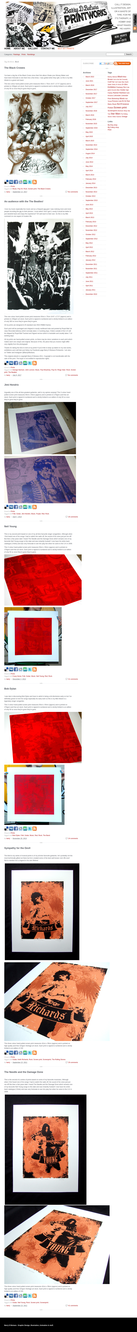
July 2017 (89, 107)
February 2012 (91, 256)
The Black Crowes (14, 67)
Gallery (33, 48)
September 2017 (92, 102)
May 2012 (89, 243)
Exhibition (112, 87)
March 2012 (90, 251)
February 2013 (91, 222)
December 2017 (91, 89)
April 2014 (89, 170)
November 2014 (91, 145)
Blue (124, 77)
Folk (14, 514)
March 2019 (90, 85)
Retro (110, 104)
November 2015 (91, 124)
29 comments (73, 1062)
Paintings (16, 54)
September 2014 (92, 149)
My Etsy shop (112, 125)
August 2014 (90, 153)
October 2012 (90, 234)
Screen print (32, 189)
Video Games (116, 116)
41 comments (73, 1306)
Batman (115, 77)
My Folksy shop (113, 127)
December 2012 (91, 226)
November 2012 (91, 230)
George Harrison (18, 370)
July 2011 (89, 277)
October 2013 (90, 196)
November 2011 (91, 269)
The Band (46, 835)
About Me (19, 48)
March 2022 (90, 77)
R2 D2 (124, 101)
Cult (116, 82)
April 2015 (89, 136)
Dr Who (125, 84)
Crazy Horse (17, 676)
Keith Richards (23, 1059)
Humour (122, 93)
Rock (17, 62)
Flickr (110, 130)
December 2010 (91, 294)
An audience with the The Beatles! (23, 201)
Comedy (125, 79)
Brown (110, 79)
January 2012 (90, 260)
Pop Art (20, 189)
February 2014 (91, 179)
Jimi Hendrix (11, 384)
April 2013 (89, 213)
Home (7, 48)
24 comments (73, 838)
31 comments (73, 679)
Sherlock (120, 111)
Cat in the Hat (117, 79)
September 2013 (92, 200)
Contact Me (48, 48)
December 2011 (91, 264)
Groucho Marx (115, 90)
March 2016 (90, 115)
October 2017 (90, 98)
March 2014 (90, 175)
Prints (24, 54)
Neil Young (10, 526)
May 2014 (89, 166)
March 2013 (90, 217)
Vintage (124, 117)
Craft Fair (111, 82)
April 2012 (89, 247)
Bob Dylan (10, 688)
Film (124, 87)
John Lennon (29, 370)
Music (15, 189)
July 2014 (89, 158)
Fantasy (119, 87)
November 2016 (91, 111)
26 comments (73, 517)
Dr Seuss (118, 84)
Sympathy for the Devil (17, 848)
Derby (114, 84)
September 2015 (92, 128)
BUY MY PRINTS (66, 48)
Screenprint (47, 1059)
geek (109, 90)
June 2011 (89, 281)
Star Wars (115, 113)
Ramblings (31, 54)
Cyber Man (121, 82)
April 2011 (89, 286)
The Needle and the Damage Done (23, 1072)
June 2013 (89, 205)
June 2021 (89, 81)
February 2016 (91, 119)
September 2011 (92, 273)
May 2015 (89, 132)
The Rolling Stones (58, 1059)
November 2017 (91, 94)
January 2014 (90, 183)
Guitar (18, 514)
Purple (38, 514)
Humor (116, 93)
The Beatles (12, 372)
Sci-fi (119, 104)
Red (43, 514)
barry (8, 192)
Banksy (110, 77)
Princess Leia (116, 101)
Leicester (117, 95)
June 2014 (89, 162)
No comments (73, 192)
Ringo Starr (61, 370)
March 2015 (90, 141)
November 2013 (91, 192)
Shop (125, 111)
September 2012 (92, 239)
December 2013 (91, 188)
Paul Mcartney (45, 370)
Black (120, 76)
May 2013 (89, 209)
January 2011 (90, 290)
